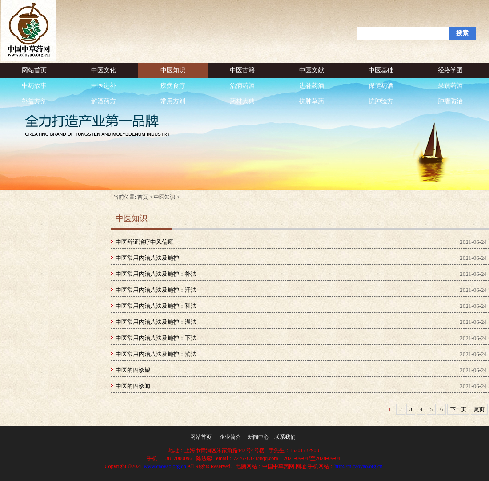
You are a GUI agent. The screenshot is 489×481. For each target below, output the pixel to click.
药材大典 (242, 101)
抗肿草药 (311, 101)
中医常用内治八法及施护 (147, 258)
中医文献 (311, 70)
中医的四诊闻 (133, 386)
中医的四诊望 (133, 370)
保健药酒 (381, 85)
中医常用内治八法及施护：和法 (156, 306)
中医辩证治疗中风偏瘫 (144, 241)
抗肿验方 (381, 101)
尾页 (479, 409)
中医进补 (103, 85)
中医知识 (172, 70)
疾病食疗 (172, 85)
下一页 (458, 409)
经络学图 (450, 70)
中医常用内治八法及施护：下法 (156, 338)
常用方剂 (172, 101)
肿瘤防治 (450, 101)
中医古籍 (242, 70)
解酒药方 (103, 101)
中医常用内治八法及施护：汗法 (156, 290)
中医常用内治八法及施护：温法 (156, 322)
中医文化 (103, 70)
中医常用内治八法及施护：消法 (156, 354)
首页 (142, 197)
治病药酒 (242, 85)
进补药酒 (311, 85)
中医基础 (381, 70)
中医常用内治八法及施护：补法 (156, 274)
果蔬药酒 (450, 85)
